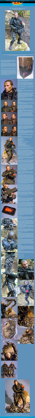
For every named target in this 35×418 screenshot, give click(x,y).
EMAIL (25, 0)
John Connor (32, 95)
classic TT (23, 130)
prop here (26, 178)
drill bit (23, 189)
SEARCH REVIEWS (8, 0)
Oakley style (22, 138)
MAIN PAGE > (28, 0)
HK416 (19, 156)
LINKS (19, 0)
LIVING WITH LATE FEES (13, 0)
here (31, 248)
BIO (21, 0)
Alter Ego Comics (20, 255)
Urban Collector (19, 254)
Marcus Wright (21, 95)
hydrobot (23, 173)
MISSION (23, 0)
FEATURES (17, 0)
